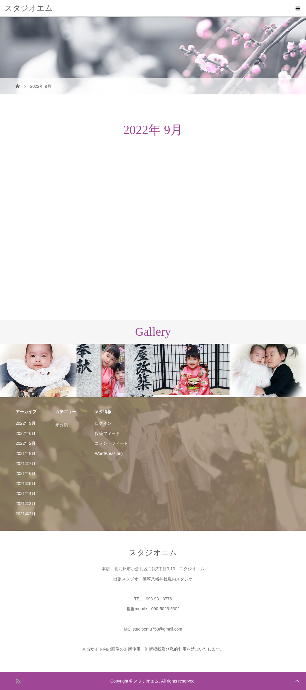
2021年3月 (26, 503)
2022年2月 (26, 443)
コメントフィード (111, 443)
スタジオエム (28, 8)
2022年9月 (26, 423)
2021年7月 (26, 463)
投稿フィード (107, 433)
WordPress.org (109, 453)
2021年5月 (26, 483)
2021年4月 (26, 493)
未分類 (61, 424)
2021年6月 (26, 473)
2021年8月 (26, 453)
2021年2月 (26, 513)
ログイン (103, 423)
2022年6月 (26, 433)
